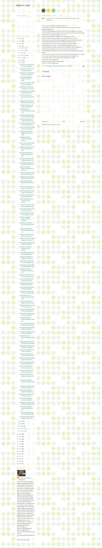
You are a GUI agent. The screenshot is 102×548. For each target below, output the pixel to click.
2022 (20, 46)
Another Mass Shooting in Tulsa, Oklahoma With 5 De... (26, 408)
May (21, 421)
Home (63, 121)
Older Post (82, 121)
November (22, 50)
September (23, 55)
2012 (20, 456)
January (22, 431)
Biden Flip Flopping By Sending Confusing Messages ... (25, 218)
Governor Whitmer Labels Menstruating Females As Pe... (27, 230)
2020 (20, 436)
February (22, 428)
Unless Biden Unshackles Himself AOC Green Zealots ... (27, 381)
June (21, 62)
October (22, 52)
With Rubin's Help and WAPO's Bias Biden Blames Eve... (27, 319)
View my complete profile (23, 539)
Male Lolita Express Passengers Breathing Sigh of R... (27, 110)
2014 (20, 451)
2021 (20, 434)
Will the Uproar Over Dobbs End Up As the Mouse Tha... (26, 148)
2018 (20, 441)
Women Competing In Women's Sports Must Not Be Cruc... (27, 168)
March (21, 426)
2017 (20, 444)
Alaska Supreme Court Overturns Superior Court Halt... (27, 297)
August (22, 57)
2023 (20, 43)
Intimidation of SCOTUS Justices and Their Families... (26, 248)
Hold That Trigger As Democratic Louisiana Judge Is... (26, 138)
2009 (20, 463)
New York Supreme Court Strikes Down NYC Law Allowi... (26, 133)
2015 (20, 448)
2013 (20, 453)
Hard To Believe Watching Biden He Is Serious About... (26, 78)
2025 (20, 38)
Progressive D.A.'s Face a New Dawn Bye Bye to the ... (27, 224)
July (21, 60)
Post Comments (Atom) (54, 124)
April (21, 423)
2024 (20, 41)
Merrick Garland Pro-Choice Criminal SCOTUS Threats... (26, 200)
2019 (20, 439)
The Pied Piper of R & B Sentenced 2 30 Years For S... (27, 96)
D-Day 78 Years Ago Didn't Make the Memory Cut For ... (27, 376)
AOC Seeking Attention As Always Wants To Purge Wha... (26, 154)
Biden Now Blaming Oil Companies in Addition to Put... (26, 270)
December (22, 48)
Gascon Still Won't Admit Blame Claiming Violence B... (27, 182)
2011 (20, 458)
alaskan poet (23, 5)
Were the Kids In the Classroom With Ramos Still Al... (27, 337)
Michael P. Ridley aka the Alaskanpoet (25, 478)
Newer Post (45, 121)
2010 (20, 461)
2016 (20, 446)
